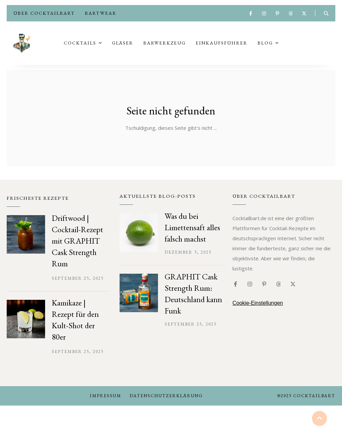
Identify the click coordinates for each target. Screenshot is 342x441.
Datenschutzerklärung (166, 398)
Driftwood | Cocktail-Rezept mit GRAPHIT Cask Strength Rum (77, 243)
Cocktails (80, 44)
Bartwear (101, 13)
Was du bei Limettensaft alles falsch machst (192, 229)
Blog (265, 44)
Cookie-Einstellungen (257, 305)
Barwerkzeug (164, 44)
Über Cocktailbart (44, 13)
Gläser (122, 44)
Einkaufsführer (221, 44)
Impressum (105, 398)
